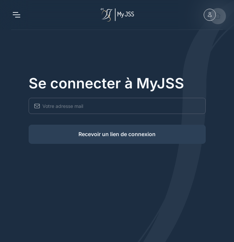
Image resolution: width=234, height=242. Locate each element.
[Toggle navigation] (16, 15)
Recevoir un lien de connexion (117, 134)
